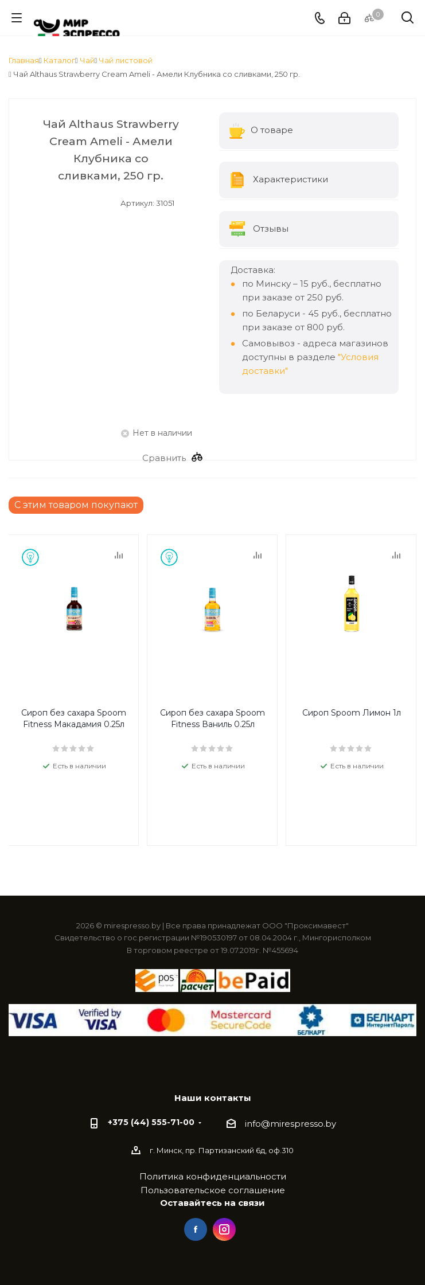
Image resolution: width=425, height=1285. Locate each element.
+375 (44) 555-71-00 (151, 1122)
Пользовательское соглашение (213, 1190)
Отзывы (259, 229)
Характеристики (279, 180)
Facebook (195, 1229)
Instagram (224, 1229)
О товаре (261, 131)
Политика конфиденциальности (212, 1176)
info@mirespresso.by (290, 1123)
